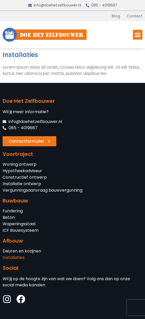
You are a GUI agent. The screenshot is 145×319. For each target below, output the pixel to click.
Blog (116, 16)
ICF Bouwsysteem (21, 230)
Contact (134, 16)
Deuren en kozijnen (22, 251)
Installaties (14, 257)
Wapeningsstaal (19, 224)
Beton (9, 217)
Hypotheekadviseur (22, 170)
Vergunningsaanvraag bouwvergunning (42, 190)
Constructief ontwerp (25, 177)
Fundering (13, 211)
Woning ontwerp (19, 164)
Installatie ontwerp (22, 183)
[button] (138, 35)
